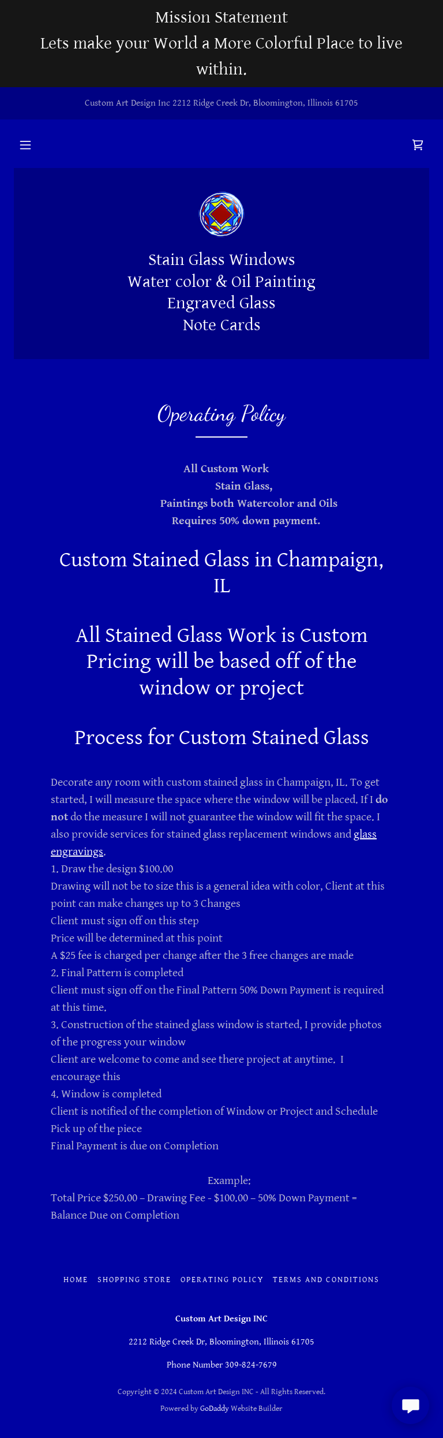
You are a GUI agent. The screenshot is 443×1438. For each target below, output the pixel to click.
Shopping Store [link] (134, 1279)
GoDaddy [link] (214, 1408)
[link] (417, 144)
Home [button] (75, 1279)
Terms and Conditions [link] (326, 1279)
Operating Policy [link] (222, 1279)
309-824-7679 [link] (251, 1364)
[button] (25, 144)
